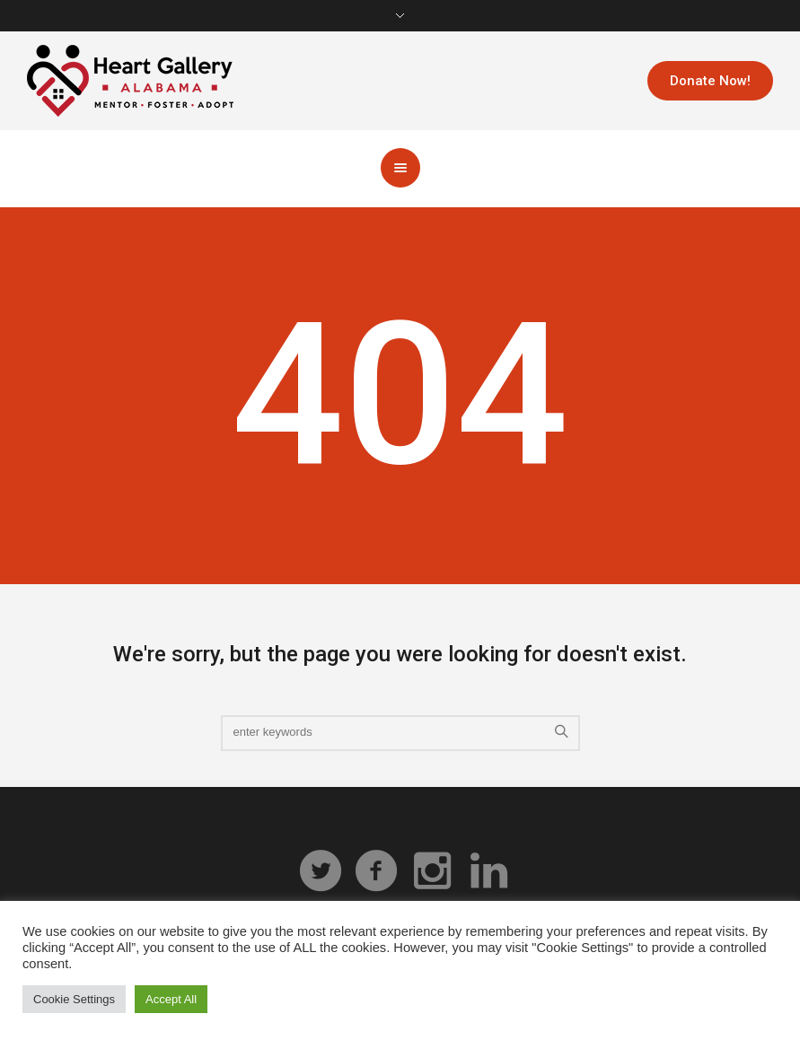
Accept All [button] (171, 999)
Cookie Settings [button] (74, 999)
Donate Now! (710, 81)
